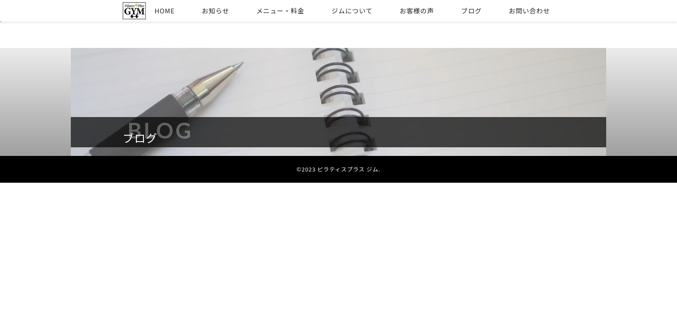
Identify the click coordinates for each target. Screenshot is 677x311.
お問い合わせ (529, 10)
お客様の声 (417, 10)
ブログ (471, 10)
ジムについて (352, 10)
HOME (165, 10)
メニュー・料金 (280, 10)
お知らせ (215, 10)
